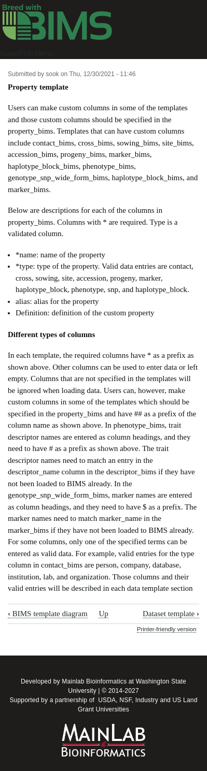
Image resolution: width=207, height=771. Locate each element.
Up (103, 613)
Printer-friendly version (166, 629)
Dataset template (171, 613)
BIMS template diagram (48, 613)
